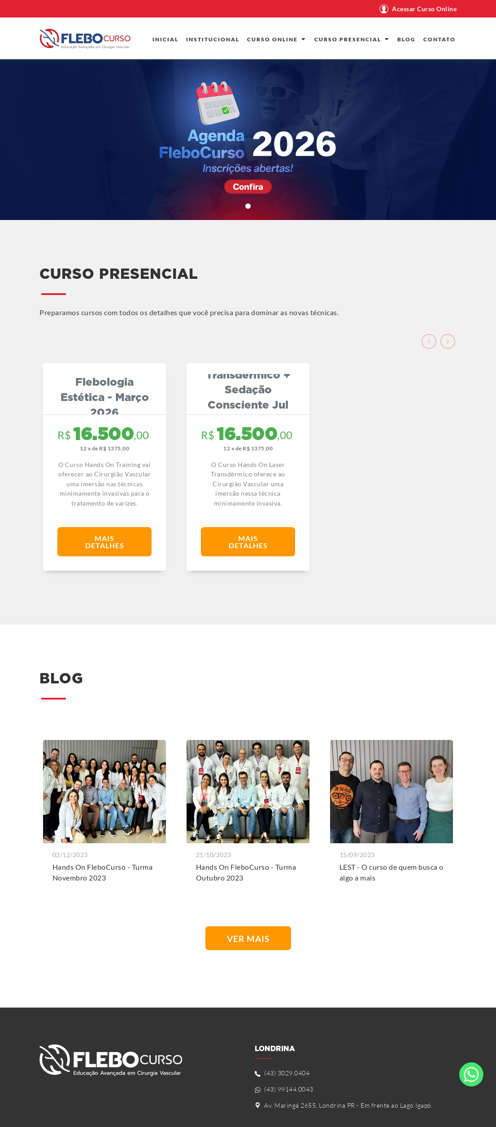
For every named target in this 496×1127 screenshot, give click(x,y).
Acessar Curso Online (424, 9)
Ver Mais (248, 938)
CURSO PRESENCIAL (352, 39)
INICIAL (165, 39)
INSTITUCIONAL (212, 39)
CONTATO (439, 39)
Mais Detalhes (104, 542)
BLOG (406, 39)
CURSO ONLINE (277, 39)
